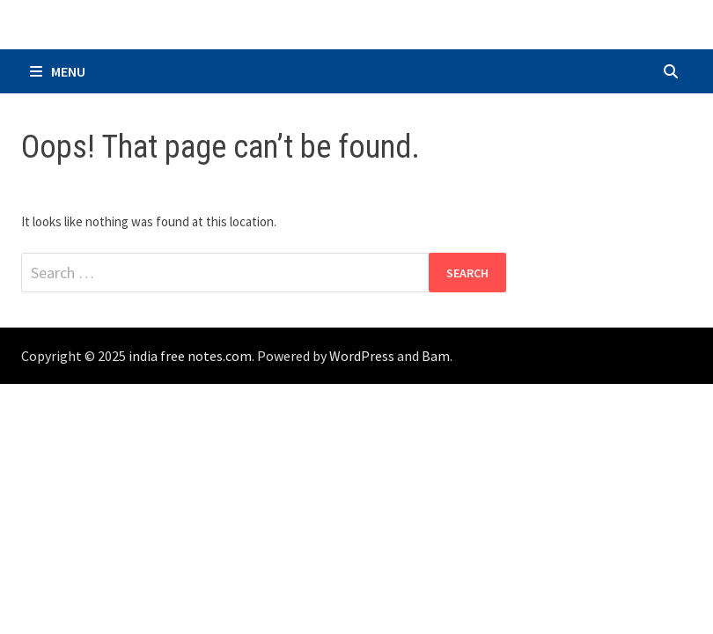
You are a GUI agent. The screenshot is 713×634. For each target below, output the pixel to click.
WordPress (361, 356)
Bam (436, 356)
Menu (57, 71)
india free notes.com (190, 356)
